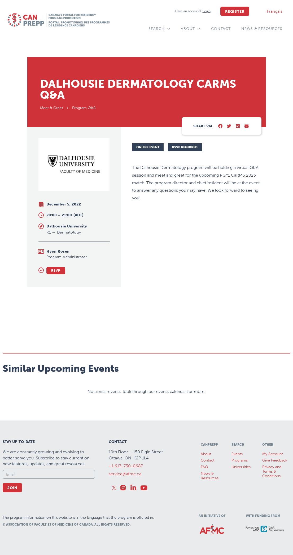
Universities (241, 467)
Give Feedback (274, 460)
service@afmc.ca (125, 473)
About (190, 29)
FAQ (204, 467)
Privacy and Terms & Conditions (271, 471)
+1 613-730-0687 (126, 465)
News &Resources (209, 475)
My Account (272, 454)
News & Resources (261, 28)
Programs (239, 460)
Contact (221, 28)
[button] (220, 126)
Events (237, 454)
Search (159, 29)
